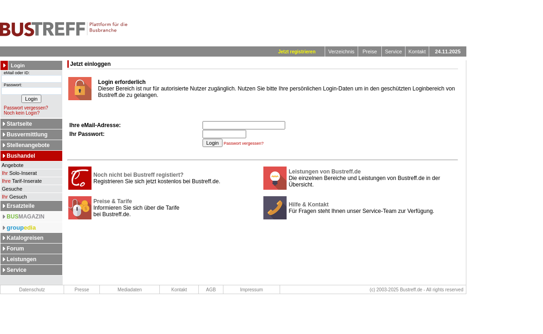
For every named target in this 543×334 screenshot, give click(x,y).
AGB (211, 289)
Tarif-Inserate (21, 181)
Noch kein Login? (19, 113)
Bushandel (21, 156)
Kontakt (416, 51)
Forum (15, 248)
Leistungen (21, 259)
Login (18, 65)
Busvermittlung (27, 134)
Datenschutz (32, 289)
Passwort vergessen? (24, 107)
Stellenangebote (28, 145)
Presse (82, 289)
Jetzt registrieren (297, 51)
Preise (369, 51)
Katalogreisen (25, 238)
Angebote (12, 165)
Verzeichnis (341, 51)
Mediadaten (130, 289)
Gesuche (11, 189)
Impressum (251, 289)
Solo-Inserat (18, 173)
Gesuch (13, 196)
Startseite (19, 124)
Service (393, 51)
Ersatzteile (20, 206)
